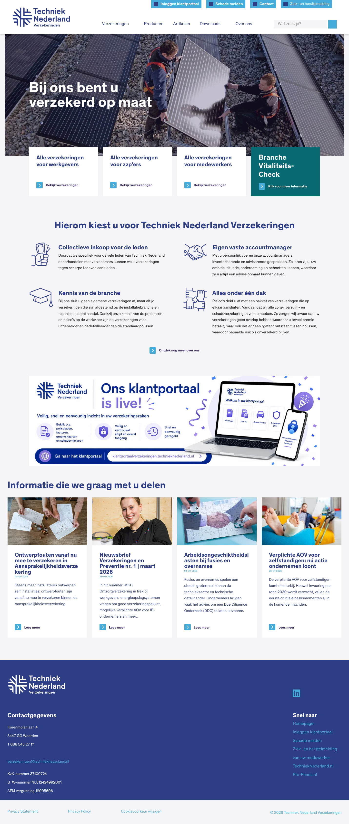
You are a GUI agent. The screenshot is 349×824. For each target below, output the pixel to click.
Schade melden (229, 4)
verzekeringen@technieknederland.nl (38, 762)
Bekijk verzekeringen (62, 185)
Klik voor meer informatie (287, 186)
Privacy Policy (79, 812)
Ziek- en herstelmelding (309, 4)
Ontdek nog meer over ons (179, 350)
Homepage (303, 724)
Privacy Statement (23, 812)
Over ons (244, 24)
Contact (266, 4)
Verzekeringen (115, 24)
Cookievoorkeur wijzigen (141, 812)
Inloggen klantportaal (179, 4)
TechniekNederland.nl (313, 766)
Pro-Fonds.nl (305, 775)
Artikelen (181, 24)
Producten (153, 24)
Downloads (210, 24)
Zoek (332, 24)
